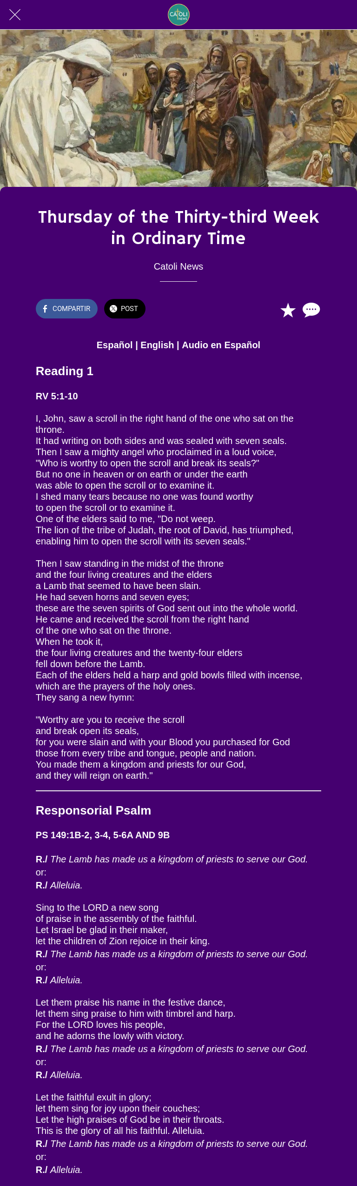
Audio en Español (221, 345)
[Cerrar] (14, 14)
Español (115, 345)
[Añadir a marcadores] (288, 309)
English (157, 345)
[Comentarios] (310, 309)
